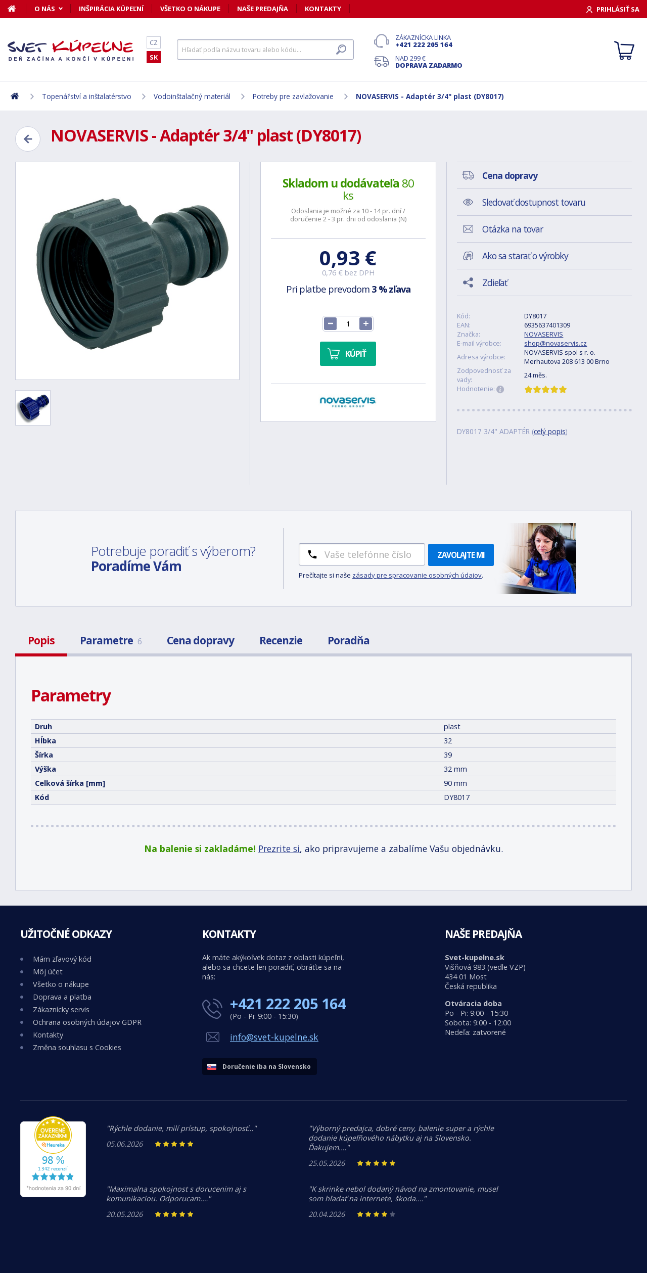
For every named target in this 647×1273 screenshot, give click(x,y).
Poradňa (348, 640)
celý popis (550, 431)
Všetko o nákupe (190, 8)
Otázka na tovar (512, 229)
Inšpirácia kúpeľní (111, 8)
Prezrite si (279, 848)
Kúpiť (355, 353)
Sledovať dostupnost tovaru (533, 202)
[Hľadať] (265, 49)
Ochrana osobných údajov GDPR (87, 1022)
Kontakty (323, 8)
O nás (44, 8)
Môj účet (48, 971)
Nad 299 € (429, 62)
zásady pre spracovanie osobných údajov (417, 575)
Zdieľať (494, 282)
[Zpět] (27, 139)
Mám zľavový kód (62, 959)
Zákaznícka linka (429, 41)
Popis (41, 640)
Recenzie (280, 640)
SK (154, 57)
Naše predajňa (262, 8)
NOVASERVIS (543, 334)
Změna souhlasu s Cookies (77, 1047)
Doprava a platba (62, 997)
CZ (154, 42)
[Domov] (17, 9)
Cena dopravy (200, 640)
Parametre (111, 640)
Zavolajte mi (461, 555)
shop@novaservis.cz (555, 343)
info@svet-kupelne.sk (274, 1037)
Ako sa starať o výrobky (525, 256)
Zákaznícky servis (61, 1009)
